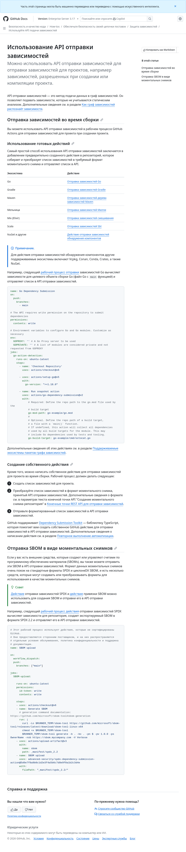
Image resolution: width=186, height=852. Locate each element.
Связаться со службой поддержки (117, 814)
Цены (95, 838)
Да (14, 809)
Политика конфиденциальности (24, 816)
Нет (29, 809)
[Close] (176, 6)
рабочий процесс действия (60, 611)
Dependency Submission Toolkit (60, 523)
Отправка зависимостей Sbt (84, 226)
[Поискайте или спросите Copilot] (116, 19)
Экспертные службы (114, 838)
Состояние (83, 838)
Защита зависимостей (143, 26)
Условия (39, 838)
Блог (132, 838)
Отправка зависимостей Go (84, 181)
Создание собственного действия (40, 464)
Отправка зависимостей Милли (86, 210)
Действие (17, 594)
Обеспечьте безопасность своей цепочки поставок (94, 26)
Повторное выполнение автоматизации (85, 536)
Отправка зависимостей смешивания (90, 218)
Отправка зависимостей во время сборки (55, 120)
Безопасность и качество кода (27, 26)
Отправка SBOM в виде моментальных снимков (62, 548)
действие (76, 594)
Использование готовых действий (40, 143)
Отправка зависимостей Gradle (86, 189)
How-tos (55, 26)
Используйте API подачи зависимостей (33, 30)
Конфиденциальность (60, 838)
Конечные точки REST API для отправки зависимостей (85, 504)
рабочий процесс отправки (60, 272)
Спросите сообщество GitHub (114, 808)
